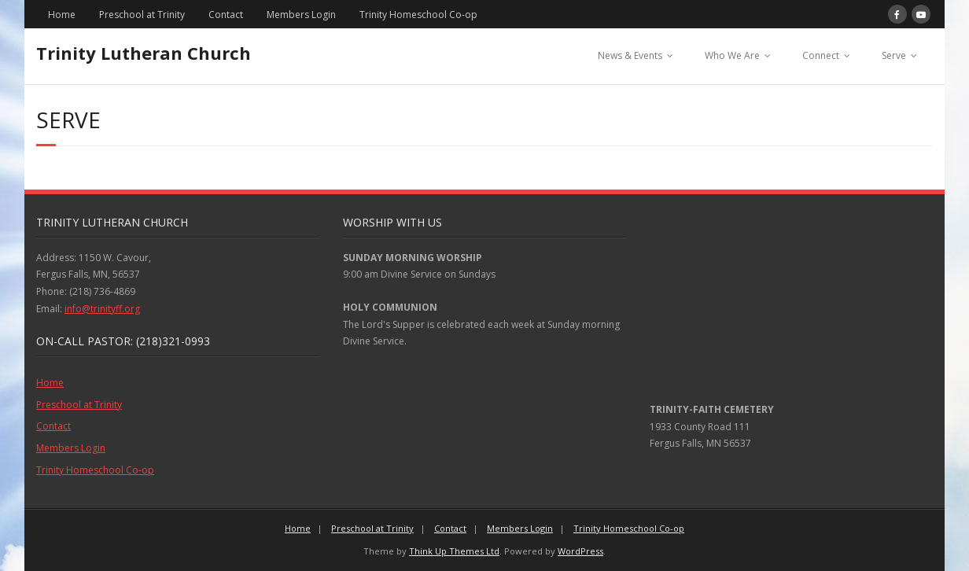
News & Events (630, 55)
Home (62, 14)
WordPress (580, 551)
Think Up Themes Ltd (454, 551)
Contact (225, 14)
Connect (820, 55)
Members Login (301, 14)
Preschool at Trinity (142, 14)
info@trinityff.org (102, 308)
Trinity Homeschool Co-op (418, 14)
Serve (894, 55)
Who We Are (732, 55)
